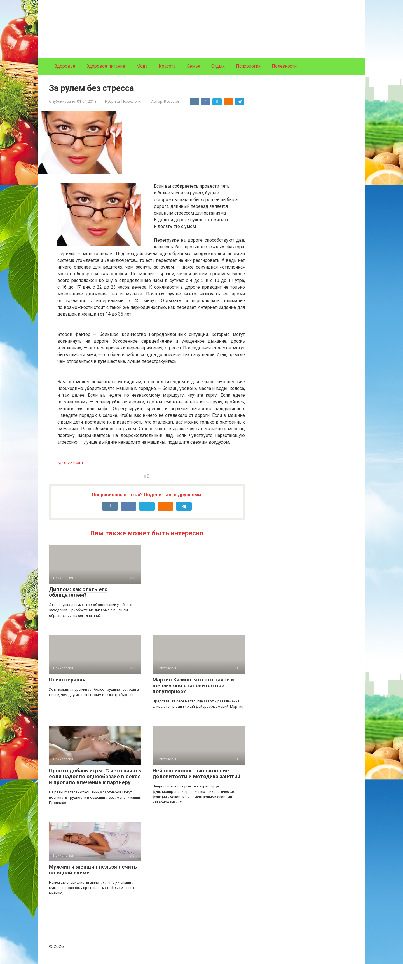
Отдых (218, 66)
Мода (141, 66)
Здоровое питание (105, 66)
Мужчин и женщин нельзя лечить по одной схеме (93, 870)
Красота (167, 66)
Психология (248, 66)
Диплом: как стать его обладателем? (78, 592)
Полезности (284, 66)
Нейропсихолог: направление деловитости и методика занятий (196, 773)
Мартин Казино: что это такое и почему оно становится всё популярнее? (193, 685)
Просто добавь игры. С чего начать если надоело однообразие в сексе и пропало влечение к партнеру (95, 776)
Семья (193, 66)
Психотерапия (67, 679)
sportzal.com (70, 462)
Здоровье (65, 66)
